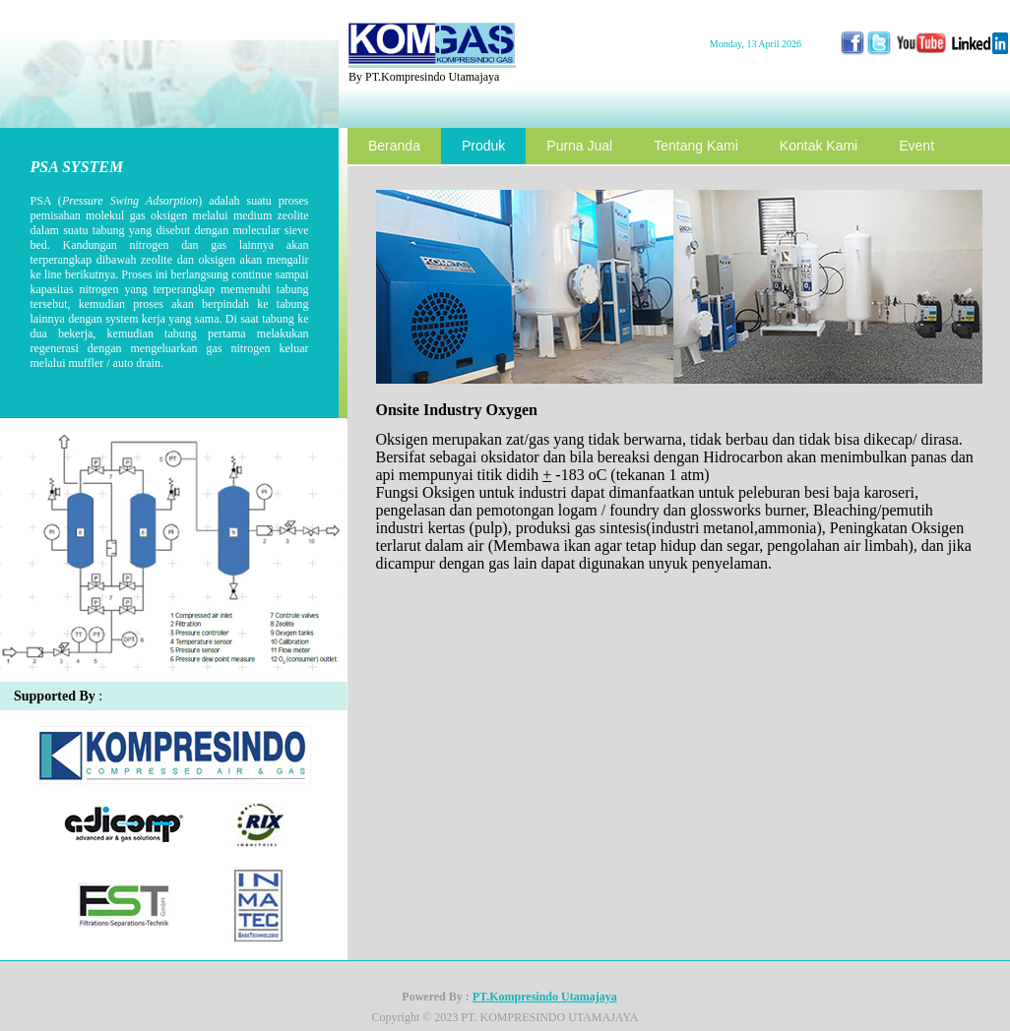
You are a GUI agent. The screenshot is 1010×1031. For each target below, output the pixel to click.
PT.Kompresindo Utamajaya (545, 996)
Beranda (394, 145)
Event (916, 145)
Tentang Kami (696, 145)
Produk (483, 145)
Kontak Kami (818, 145)
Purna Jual (579, 145)
